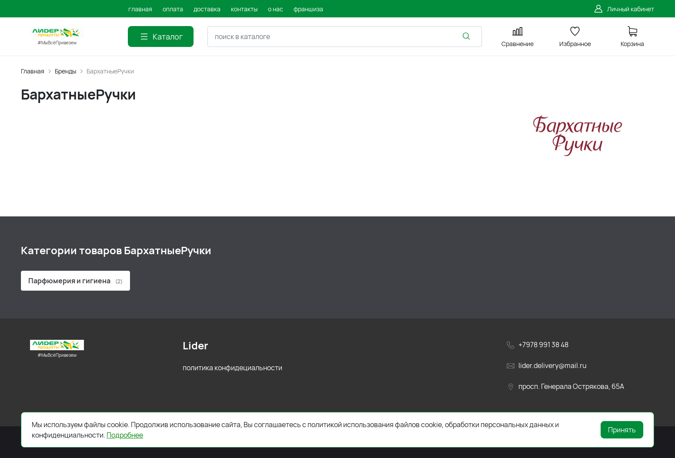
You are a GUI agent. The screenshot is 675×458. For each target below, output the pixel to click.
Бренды (65, 71)
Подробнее (125, 435)
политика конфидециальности (232, 367)
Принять (622, 430)
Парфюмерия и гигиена (75, 280)
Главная (32, 71)
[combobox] (344, 36)
